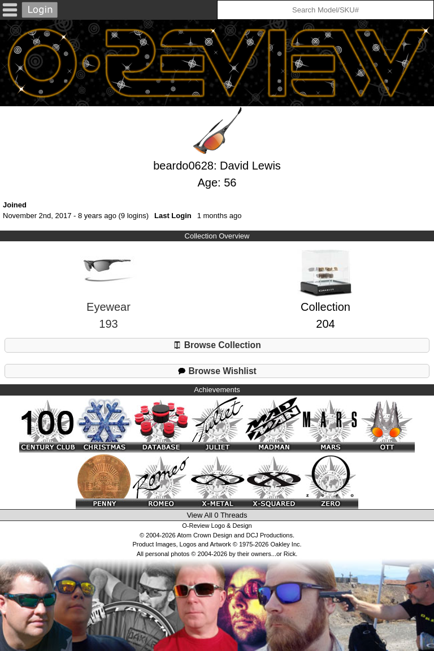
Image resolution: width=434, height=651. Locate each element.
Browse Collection (217, 345)
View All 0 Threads (216, 515)
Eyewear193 (108, 297)
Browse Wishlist (217, 371)
